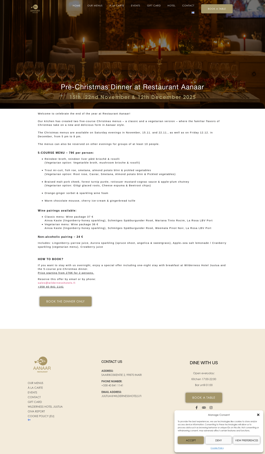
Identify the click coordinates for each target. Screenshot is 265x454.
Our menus (95, 5)
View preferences (246, 440)
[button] (258, 414)
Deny (218, 440)
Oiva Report (36, 411)
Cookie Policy (217, 448)
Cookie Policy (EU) (41, 416)
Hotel (171, 5)
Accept (191, 440)
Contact (188, 5)
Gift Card (154, 5)
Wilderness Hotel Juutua (45, 406)
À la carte (116, 5)
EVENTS (135, 5)
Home (77, 5)
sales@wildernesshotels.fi (57, 282)
